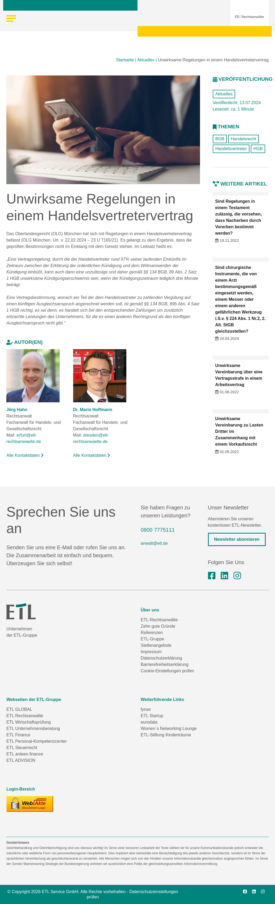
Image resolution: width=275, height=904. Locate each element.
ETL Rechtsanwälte (24, 715)
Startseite (125, 60)
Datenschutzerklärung (161, 658)
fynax (146, 709)
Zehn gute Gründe (158, 626)
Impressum (151, 651)
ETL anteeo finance (24, 754)
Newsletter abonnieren (237, 539)
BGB (219, 139)
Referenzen (152, 632)
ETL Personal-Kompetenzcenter (36, 741)
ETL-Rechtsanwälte (159, 620)
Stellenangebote (156, 645)
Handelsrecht (243, 139)
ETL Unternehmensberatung (33, 728)
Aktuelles (146, 60)
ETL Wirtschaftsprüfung (28, 722)
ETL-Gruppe (152, 639)
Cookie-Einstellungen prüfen (167, 671)
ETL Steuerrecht (21, 747)
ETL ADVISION (20, 760)
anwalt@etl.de (154, 543)
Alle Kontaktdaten (25, 455)
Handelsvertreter (231, 148)
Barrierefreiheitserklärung (165, 664)
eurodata (149, 722)
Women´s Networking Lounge (169, 728)
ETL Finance (18, 735)
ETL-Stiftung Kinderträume (166, 735)
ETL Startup (152, 715)
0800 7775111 (158, 530)
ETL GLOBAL (19, 709)
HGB (258, 148)
